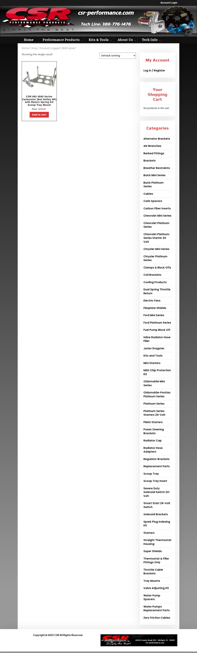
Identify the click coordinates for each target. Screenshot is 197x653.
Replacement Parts (156, 466)
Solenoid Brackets (155, 514)
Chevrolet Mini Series (157, 215)
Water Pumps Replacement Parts (156, 608)
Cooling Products (155, 282)
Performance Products (61, 40)
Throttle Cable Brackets (153, 571)
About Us (125, 40)
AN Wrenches (152, 146)
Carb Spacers (152, 201)
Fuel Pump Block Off (156, 330)
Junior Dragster (153, 348)
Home (29, 40)
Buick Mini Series (154, 175)
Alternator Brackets (156, 138)
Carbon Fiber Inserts (157, 208)
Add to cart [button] (39, 114)
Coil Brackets (152, 275)
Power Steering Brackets (153, 431)
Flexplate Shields (154, 308)
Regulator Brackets (156, 459)
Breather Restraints (156, 168)
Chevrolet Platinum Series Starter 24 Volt (156, 238)
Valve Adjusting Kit (156, 588)
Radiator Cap (152, 440)
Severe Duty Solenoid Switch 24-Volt (156, 492)
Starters (149, 533)
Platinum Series (154, 403)
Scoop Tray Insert (155, 481)
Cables (148, 194)
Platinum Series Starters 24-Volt (154, 413)
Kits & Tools (99, 40)
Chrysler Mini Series (156, 249)
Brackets (149, 160)
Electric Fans (151, 300)
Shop (34, 48)
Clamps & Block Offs (157, 267)
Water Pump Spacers (151, 597)
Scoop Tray (151, 473)
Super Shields (152, 551)
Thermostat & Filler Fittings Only (156, 560)
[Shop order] (118, 56)
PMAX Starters (153, 422)
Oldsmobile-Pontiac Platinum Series (157, 394)
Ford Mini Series (153, 315)
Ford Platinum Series (157, 322)
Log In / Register (154, 70)
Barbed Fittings (153, 153)
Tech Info (150, 40)
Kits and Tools (152, 355)
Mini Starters (151, 363)
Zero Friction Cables (156, 617)
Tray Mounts (151, 581)
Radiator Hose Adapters (153, 450)
